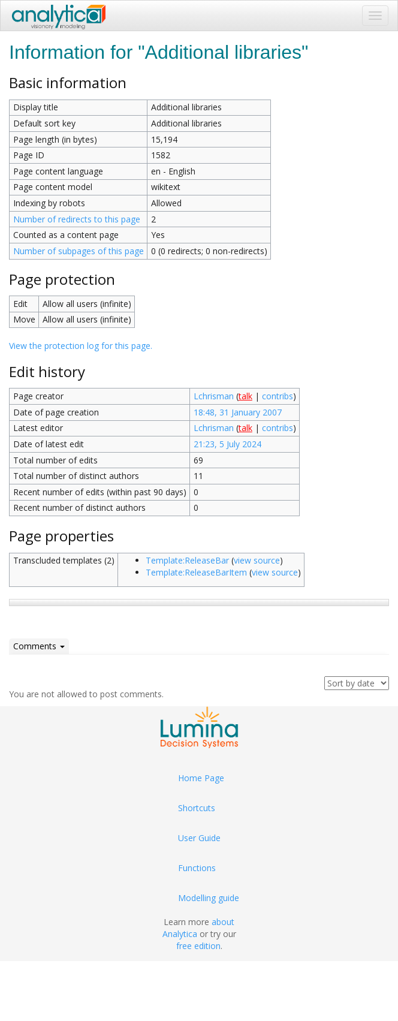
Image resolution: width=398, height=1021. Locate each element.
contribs (277, 396)
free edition (198, 945)
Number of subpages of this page (78, 251)
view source (257, 560)
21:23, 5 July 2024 (227, 444)
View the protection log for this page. (80, 345)
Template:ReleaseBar (187, 560)
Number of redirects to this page (76, 219)
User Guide (199, 838)
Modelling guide (208, 897)
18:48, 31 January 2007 (238, 412)
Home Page (201, 778)
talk (245, 396)
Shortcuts (196, 808)
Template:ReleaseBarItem (196, 572)
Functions (197, 868)
